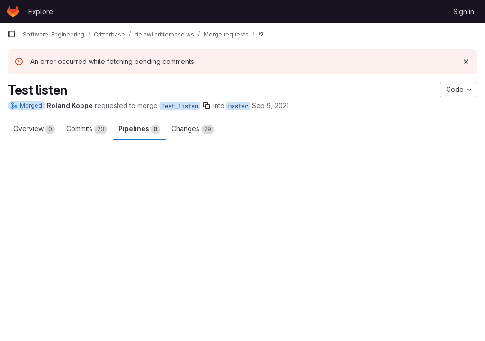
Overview (34, 129)
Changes (192, 129)
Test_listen (180, 106)
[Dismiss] (466, 61)
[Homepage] (13, 11)
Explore (40, 12)
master (238, 106)
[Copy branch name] (206, 105)
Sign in (463, 12)
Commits (86, 129)
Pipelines (139, 129)
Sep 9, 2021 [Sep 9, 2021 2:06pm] (270, 105)
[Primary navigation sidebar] (11, 34)
